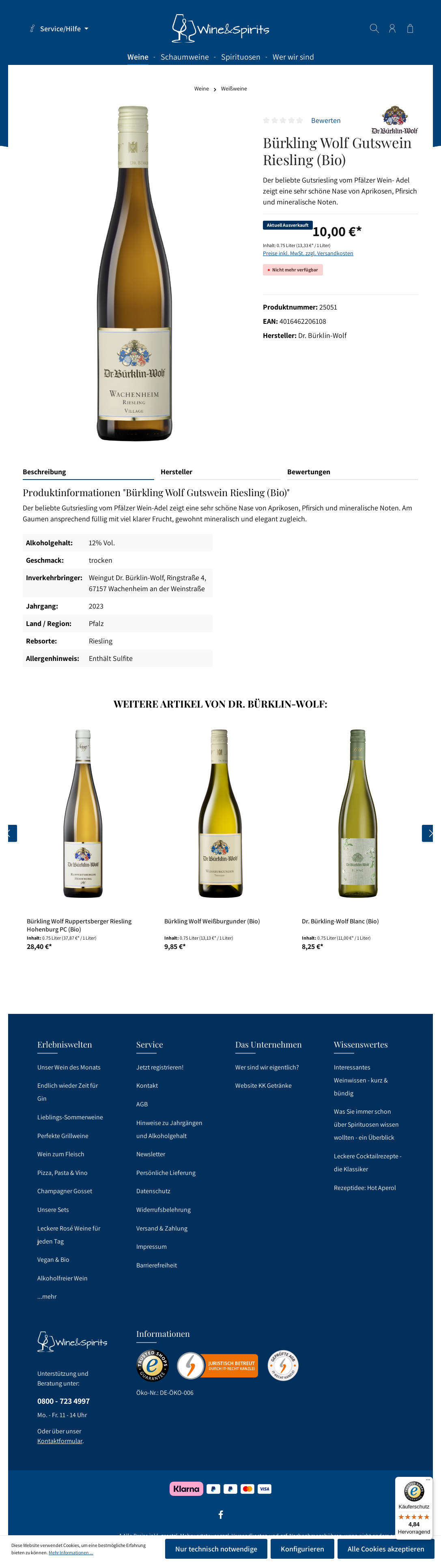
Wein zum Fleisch (60, 1154)
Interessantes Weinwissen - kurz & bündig (361, 1080)
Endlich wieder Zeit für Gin (67, 1092)
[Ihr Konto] (392, 28)
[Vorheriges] (8, 833)
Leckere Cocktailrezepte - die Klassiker (368, 1162)
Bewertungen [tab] (308, 471)
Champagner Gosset (64, 1191)
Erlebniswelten (64, 1044)
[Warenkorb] (410, 28)
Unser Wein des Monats (69, 1067)
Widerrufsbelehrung (163, 1209)
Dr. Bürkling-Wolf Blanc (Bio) (340, 921)
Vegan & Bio (53, 1259)
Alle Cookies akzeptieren (386, 1548)
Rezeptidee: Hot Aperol (365, 1187)
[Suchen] (374, 28)
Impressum (151, 1246)
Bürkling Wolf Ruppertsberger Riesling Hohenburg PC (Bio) (79, 925)
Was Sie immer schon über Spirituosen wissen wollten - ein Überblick (366, 1124)
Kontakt (147, 1085)
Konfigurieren (302, 1548)
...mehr (46, 1296)
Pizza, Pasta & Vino (62, 1172)
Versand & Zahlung (161, 1228)
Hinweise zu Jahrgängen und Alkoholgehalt (169, 1129)
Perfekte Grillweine (62, 1136)
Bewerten (326, 120)
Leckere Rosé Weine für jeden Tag (68, 1235)
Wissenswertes (361, 1044)
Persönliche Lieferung (166, 1172)
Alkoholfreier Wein (62, 1278)
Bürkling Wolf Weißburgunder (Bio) (212, 921)
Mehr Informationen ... (71, 1552)
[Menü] (428, 1482)
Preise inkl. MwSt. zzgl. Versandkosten (308, 253)
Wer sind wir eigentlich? (267, 1067)
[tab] (88, 472)
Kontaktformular (59, 1441)
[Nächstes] (430, 833)
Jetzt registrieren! (160, 1067)
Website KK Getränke (263, 1085)
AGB (142, 1104)
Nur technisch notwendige (216, 1548)
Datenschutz (153, 1191)
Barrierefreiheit (156, 1265)
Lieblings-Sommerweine (70, 1117)
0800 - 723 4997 (63, 1401)
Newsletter (150, 1154)
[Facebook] (220, 1517)
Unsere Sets (53, 1209)
